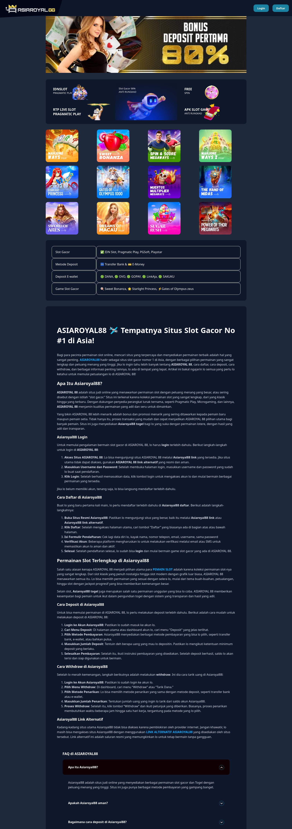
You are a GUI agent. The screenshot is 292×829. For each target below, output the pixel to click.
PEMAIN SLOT (163, 569)
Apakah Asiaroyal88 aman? (146, 803)
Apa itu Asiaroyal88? (146, 767)
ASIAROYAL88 (90, 360)
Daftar (280, 8)
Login (261, 8)
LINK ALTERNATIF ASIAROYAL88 (169, 732)
